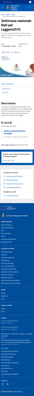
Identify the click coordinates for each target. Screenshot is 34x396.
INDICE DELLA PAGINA (17, 84)
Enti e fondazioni (6, 233)
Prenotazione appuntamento (9, 351)
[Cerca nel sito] (29, 8)
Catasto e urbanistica (7, 263)
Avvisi (3, 299)
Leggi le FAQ (5, 348)
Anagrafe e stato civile (8, 257)
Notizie (3, 293)
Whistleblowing (5, 360)
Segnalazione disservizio (8, 354)
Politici (3, 236)
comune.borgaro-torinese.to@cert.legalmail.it (17, 342)
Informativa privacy (7, 368)
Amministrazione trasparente (10, 362)
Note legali (4, 371)
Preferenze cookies (7, 391)
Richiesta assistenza (7, 357)
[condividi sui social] (5, 52)
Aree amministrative (7, 227)
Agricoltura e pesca (7, 252)
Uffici (2, 230)
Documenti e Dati (6, 242)
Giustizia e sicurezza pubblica (9, 272)
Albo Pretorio (5, 365)
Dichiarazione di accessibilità (9, 374)
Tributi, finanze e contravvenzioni (11, 283)
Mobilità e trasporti (6, 277)
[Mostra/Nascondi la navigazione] (2, 7)
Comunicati (4, 296)
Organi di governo (6, 225)
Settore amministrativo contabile (14, 132)
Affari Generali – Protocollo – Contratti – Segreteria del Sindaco (16, 335)
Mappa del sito (18, 391)
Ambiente (4, 254)
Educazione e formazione (8, 269)
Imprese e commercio (7, 274)
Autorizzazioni (5, 260)
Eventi (3, 311)
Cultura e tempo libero (7, 266)
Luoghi (3, 308)
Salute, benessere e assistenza (10, 280)
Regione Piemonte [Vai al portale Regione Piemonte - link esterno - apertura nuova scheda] (7, 2)
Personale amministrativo (9, 239)
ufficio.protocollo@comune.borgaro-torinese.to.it (15, 340)
